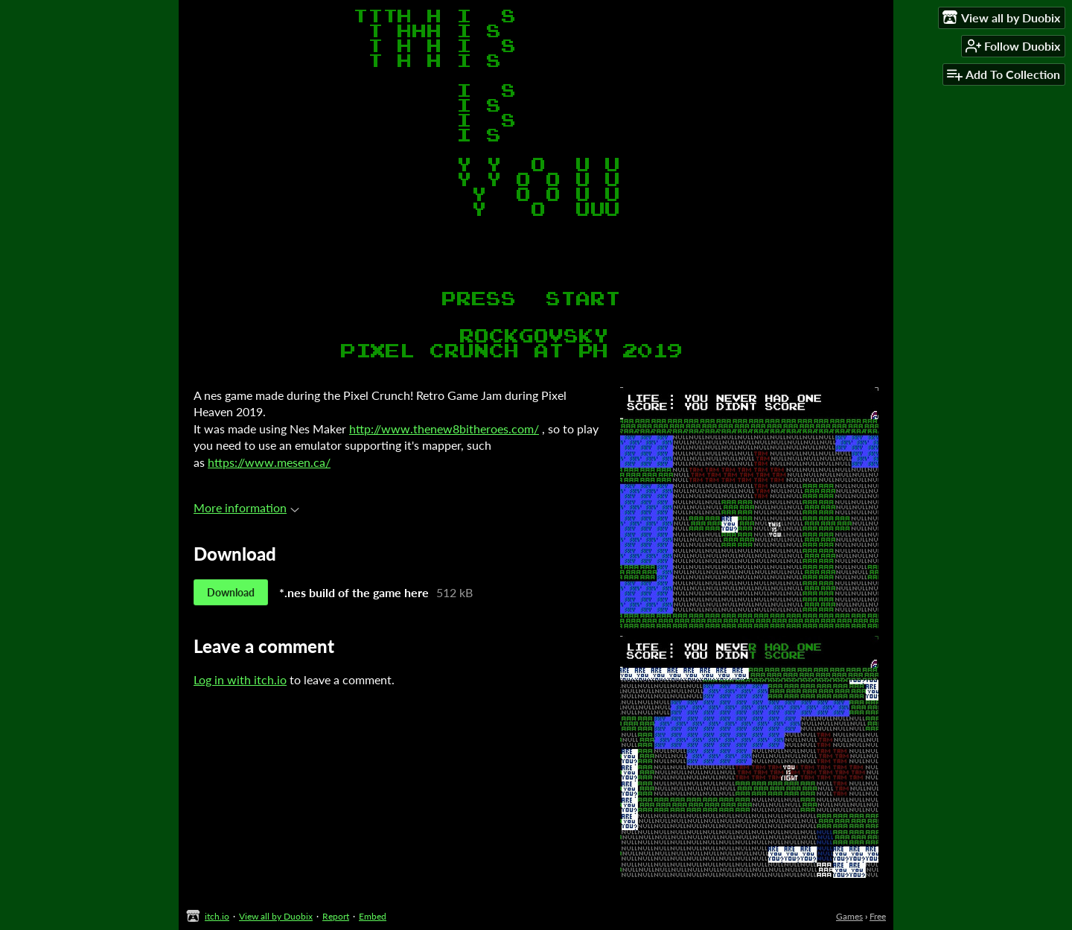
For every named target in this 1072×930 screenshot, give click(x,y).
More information (246, 507)
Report (335, 916)
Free (878, 916)
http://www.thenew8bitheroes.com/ (444, 428)
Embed (372, 916)
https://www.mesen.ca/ (269, 462)
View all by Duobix (276, 916)
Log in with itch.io (240, 679)
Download (231, 592)
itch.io (217, 916)
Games (849, 916)
